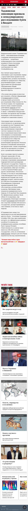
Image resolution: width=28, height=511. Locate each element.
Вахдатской (22, 96)
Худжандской (7, 98)
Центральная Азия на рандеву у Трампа (9, 477)
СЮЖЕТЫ (24, 7)
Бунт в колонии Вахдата (6, 29)
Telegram (21, 242)
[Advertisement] (14, 268)
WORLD (15, 5)
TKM (9, 5)
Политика (20, 26)
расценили (11, 201)
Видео (14, 7)
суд (12, 214)
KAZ (2, 5)
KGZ (5, 5)
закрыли (12, 108)
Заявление (11, 65)
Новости (3, 7)
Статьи (9, 7)
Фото (18, 7)
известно (4, 179)
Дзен (5, 244)
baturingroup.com (15, 509)
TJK (7, 5)
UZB (12, 5)
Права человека (13, 26)
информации (5, 234)
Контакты (4, 506)
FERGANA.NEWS (14, 2)
